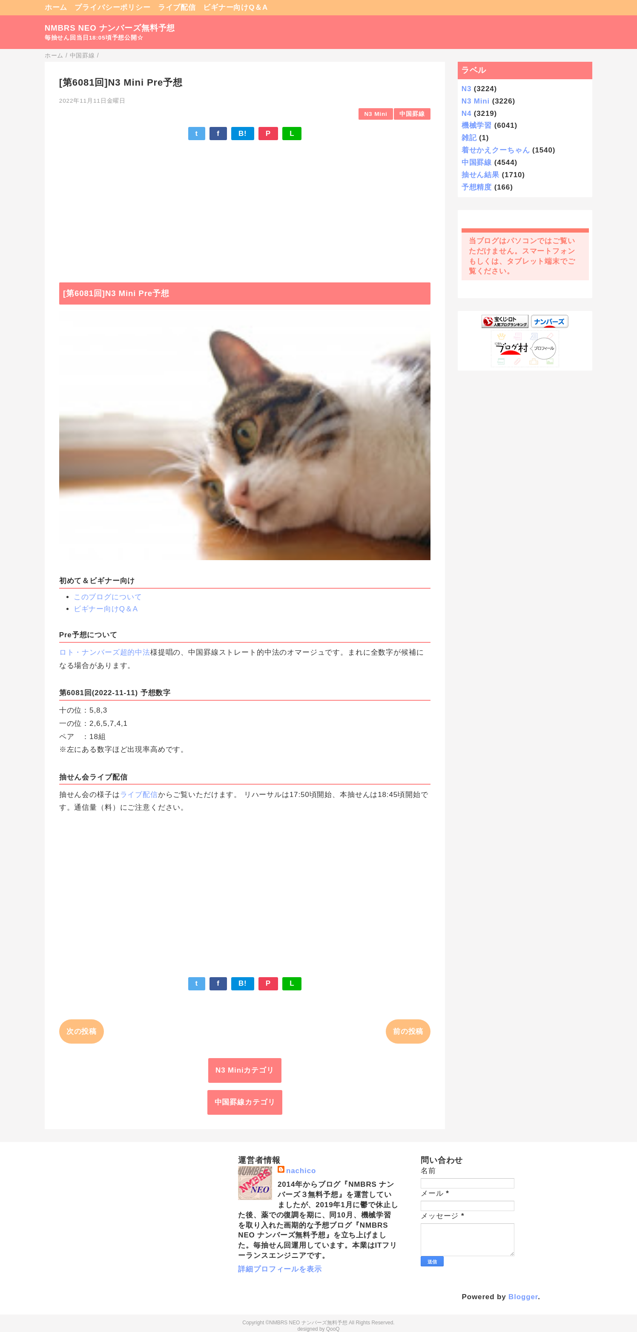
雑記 (469, 138)
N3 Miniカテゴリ (244, 1070)
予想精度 (477, 187)
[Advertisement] (245, 207)
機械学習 (477, 125)
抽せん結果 (480, 175)
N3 (466, 89)
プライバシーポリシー (113, 7)
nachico (301, 1171)
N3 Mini (375, 114)
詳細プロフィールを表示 (279, 1269)
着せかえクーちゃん (496, 150)
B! (242, 133)
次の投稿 (81, 1031)
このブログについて (108, 597)
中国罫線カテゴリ (245, 1102)
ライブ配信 (177, 7)
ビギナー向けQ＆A (235, 7)
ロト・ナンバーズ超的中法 (104, 652)
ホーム (56, 7)
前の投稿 (408, 1031)
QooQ (333, 1329)
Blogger (523, 1297)
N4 (466, 113)
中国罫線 (412, 114)
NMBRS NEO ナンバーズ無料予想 (110, 27)
